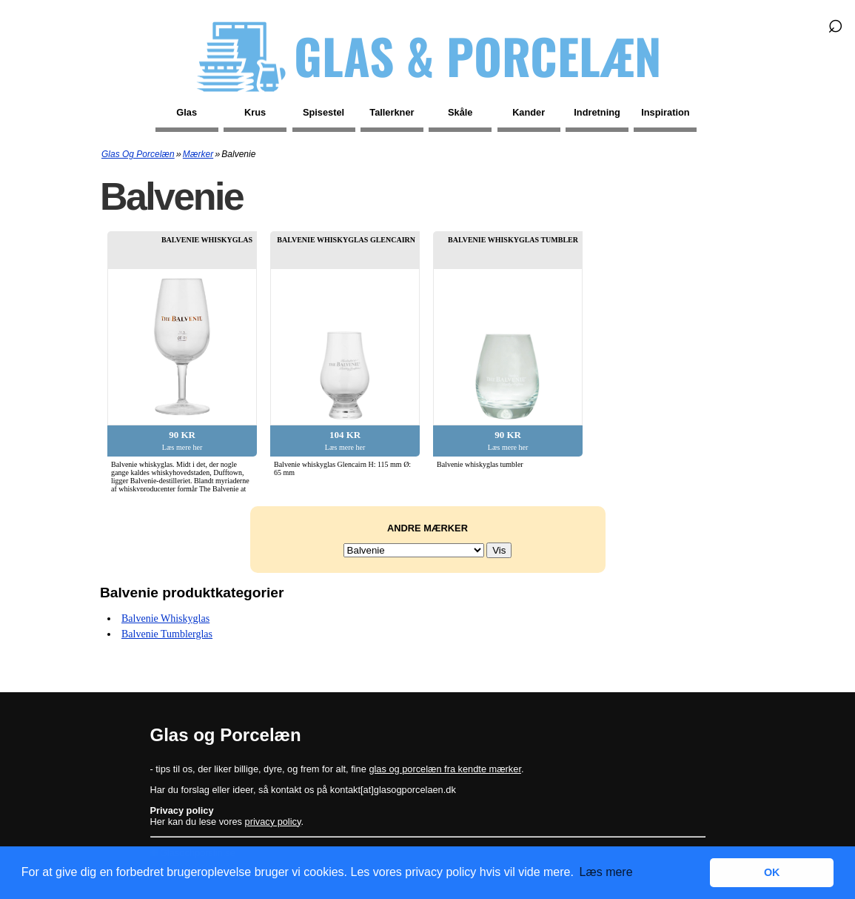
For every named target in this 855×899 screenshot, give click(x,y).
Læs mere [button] (606, 872)
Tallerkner (391, 112)
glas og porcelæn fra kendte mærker (445, 768)
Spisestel (323, 112)
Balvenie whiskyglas (165, 618)
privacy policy (273, 821)
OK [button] (772, 872)
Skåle (460, 112)
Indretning (597, 112)
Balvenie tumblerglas (166, 634)
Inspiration (665, 112)
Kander (528, 112)
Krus (255, 112)
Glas (186, 112)
